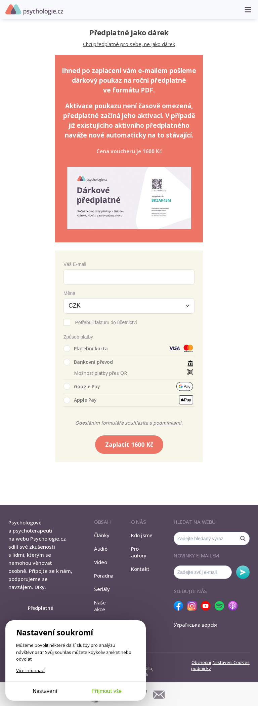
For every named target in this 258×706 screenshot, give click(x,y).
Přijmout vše (106, 691)
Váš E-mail (74, 264)
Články (102, 535)
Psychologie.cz (34, 9)
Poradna (104, 575)
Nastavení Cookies (231, 662)
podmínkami (167, 423)
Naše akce (100, 606)
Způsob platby (78, 337)
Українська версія (195, 624)
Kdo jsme (142, 535)
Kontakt (140, 568)
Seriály (102, 589)
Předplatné (40, 608)
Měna (69, 293)
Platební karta (85, 348)
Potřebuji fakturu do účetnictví (106, 322)
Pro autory (138, 552)
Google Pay (81, 386)
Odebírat (243, 572)
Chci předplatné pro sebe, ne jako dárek (129, 44)
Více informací (30, 670)
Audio (101, 548)
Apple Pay (80, 400)
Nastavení (45, 691)
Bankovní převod (88, 362)
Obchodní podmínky (201, 665)
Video (100, 562)
